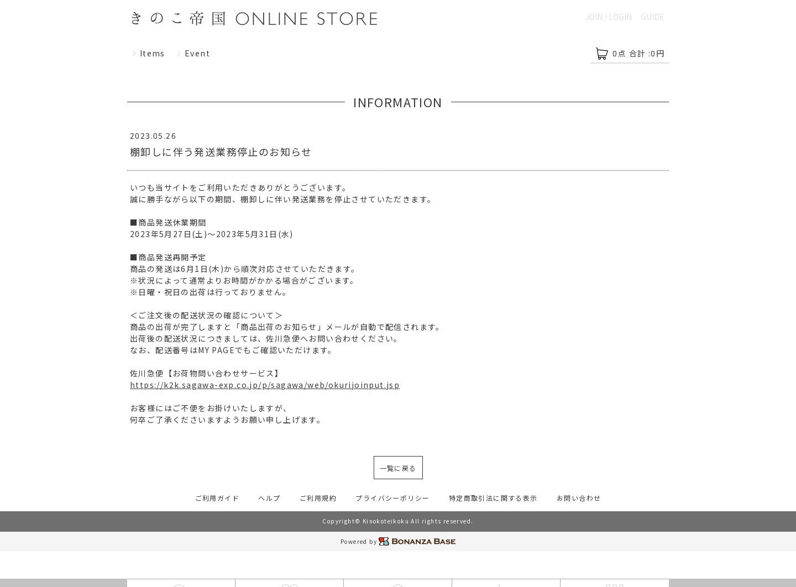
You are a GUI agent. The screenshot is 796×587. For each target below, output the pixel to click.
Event (193, 53)
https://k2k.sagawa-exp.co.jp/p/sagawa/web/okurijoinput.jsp (265, 384)
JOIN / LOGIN (608, 16)
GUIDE (652, 16)
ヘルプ (269, 497)
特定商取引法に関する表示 (493, 497)
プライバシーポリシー (392, 497)
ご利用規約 (318, 497)
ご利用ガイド (217, 497)
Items (148, 53)
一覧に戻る (398, 468)
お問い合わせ (579, 497)
